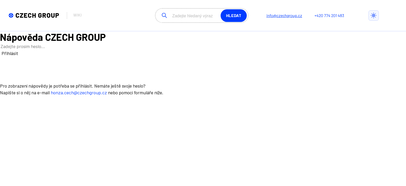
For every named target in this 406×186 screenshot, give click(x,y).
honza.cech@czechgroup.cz (79, 92)
